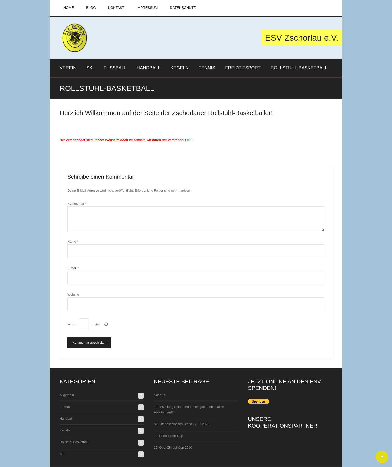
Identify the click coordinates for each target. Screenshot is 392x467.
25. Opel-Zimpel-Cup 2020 (173, 448)
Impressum (147, 8)
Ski (62, 454)
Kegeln (65, 430)
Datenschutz (183, 8)
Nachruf (160, 395)
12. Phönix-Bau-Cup (168, 436)
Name (73, 242)
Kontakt (116, 8)
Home (69, 8)
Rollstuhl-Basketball (74, 442)
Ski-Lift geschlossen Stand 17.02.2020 (182, 424)
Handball (66, 418)
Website (73, 294)
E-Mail (73, 268)
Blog (91, 8)
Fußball (65, 407)
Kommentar (77, 204)
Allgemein (67, 395)
